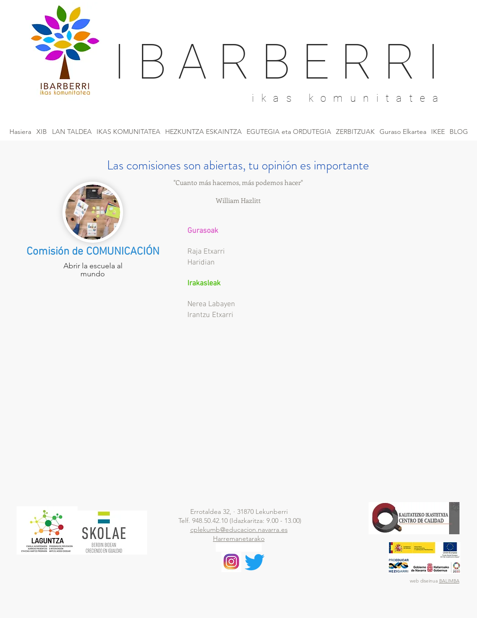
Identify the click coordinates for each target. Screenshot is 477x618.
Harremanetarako (239, 538)
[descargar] (231, 562)
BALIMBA (449, 581)
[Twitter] (255, 562)
